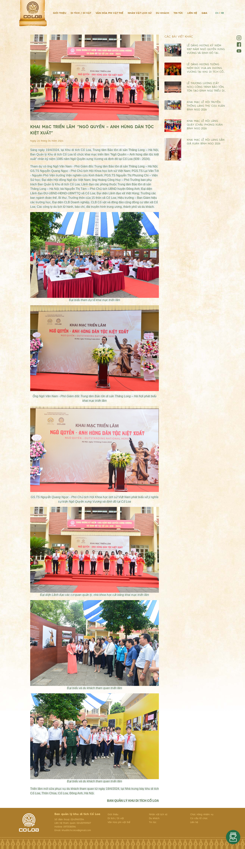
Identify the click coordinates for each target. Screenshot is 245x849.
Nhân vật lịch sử (139, 13)
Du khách (162, 13)
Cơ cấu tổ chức (199, 818)
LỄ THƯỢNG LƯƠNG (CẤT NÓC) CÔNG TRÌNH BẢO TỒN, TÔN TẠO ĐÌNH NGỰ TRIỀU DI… (206, 87)
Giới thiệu (59, 13)
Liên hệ (192, 13)
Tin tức (178, 13)
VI (222, 13)
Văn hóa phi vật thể (109, 13)
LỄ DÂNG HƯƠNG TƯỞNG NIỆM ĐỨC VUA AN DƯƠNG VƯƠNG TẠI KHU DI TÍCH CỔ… (206, 68)
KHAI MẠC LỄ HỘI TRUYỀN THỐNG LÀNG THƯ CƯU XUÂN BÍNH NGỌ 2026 (206, 106)
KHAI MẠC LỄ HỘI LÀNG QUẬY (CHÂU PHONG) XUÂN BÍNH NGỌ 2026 (205, 125)
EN (217, 13)
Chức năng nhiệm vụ (201, 814)
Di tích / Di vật (81, 13)
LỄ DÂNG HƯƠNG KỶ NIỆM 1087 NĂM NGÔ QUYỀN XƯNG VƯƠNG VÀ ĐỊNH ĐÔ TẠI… (206, 49)
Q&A (204, 13)
